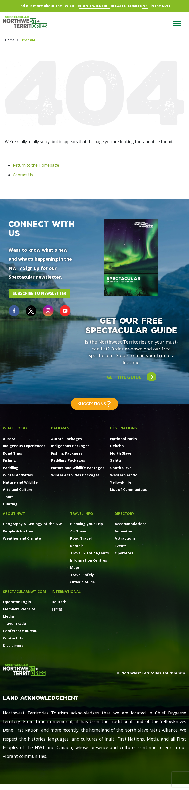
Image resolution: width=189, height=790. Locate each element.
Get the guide (131, 377)
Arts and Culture (17, 489)
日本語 (57, 609)
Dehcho (117, 445)
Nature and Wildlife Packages (77, 467)
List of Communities (128, 489)
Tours (8, 496)
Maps (75, 567)
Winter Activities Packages (75, 475)
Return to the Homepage (36, 165)
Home (10, 40)
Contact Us (23, 175)
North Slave (120, 453)
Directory (124, 513)
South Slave (121, 467)
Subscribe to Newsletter (39, 293)
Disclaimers (13, 645)
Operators (124, 553)
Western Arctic (123, 475)
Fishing (9, 460)
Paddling (10, 467)
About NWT (14, 513)
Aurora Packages (66, 438)
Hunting (10, 504)
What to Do (15, 428)
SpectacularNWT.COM (24, 591)
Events (121, 545)
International (66, 591)
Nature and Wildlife (20, 482)
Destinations (123, 428)
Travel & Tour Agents (89, 553)
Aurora (9, 438)
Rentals (77, 545)
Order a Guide (82, 582)
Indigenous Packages (70, 445)
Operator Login (17, 601)
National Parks (123, 438)
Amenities (124, 531)
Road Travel (81, 538)
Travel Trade (14, 623)
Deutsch (59, 601)
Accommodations (131, 523)
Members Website (19, 609)
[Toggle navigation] (177, 23)
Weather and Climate (22, 538)
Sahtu (115, 460)
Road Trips (12, 453)
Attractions (125, 538)
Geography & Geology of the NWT (33, 523)
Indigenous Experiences (24, 445)
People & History (18, 531)
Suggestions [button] (94, 404)
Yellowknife (120, 482)
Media (8, 616)
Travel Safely (82, 574)
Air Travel (78, 531)
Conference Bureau (20, 630)
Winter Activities (18, 475)
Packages (60, 428)
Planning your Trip (86, 523)
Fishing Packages (66, 453)
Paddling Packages (68, 460)
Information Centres (88, 560)
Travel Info (81, 513)
